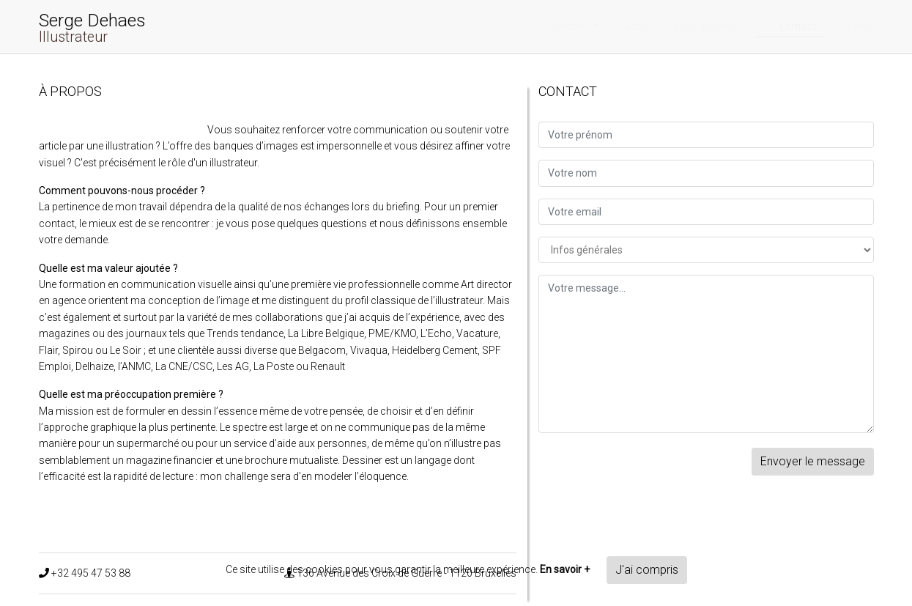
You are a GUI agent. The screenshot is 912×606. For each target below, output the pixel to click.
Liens (860, 26)
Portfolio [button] (568, 26)
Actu (636, 26)
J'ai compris (646, 570)
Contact (797, 26)
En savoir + (565, 569)
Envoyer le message (812, 461)
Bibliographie (703, 26)
